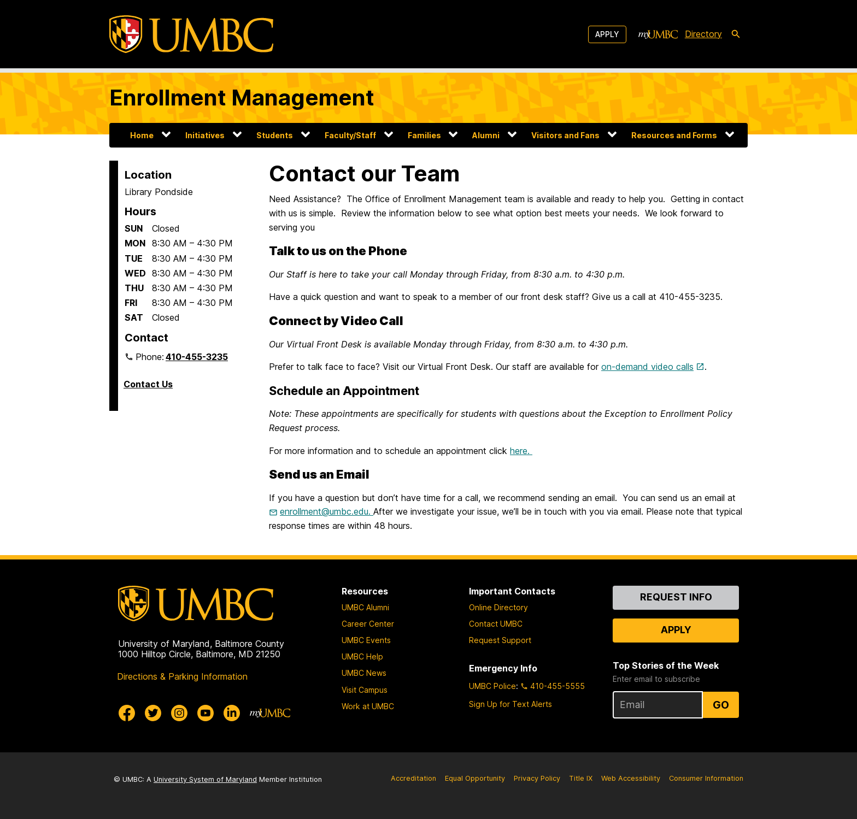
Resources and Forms (674, 135)
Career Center (368, 623)
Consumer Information (706, 778)
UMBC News (364, 672)
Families (424, 135)
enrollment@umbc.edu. (326, 511)
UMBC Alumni (365, 607)
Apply (607, 34)
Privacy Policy (537, 778)
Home (142, 135)
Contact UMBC (496, 623)
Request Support (500, 640)
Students (274, 135)
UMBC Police (492, 686)
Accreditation (413, 778)
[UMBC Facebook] (127, 713)
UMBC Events (366, 640)
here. (521, 450)
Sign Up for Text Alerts (510, 704)
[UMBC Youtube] (205, 713)
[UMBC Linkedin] (232, 713)
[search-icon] (736, 34)
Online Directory (498, 607)
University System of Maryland (205, 779)
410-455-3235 (197, 356)
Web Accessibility (630, 778)
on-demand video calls (647, 366)
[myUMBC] (658, 34)
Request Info (676, 597)
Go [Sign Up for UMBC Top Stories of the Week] (721, 704)
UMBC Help (362, 656)
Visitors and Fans (565, 135)
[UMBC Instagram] (179, 713)
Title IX (580, 778)
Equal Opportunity (475, 778)
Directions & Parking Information (182, 676)
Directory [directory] (703, 33)
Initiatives (205, 135)
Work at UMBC (368, 706)
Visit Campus (365, 689)
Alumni (486, 135)
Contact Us (148, 384)
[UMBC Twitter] (153, 713)
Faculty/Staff (350, 135)
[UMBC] (191, 34)
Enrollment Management (241, 97)
